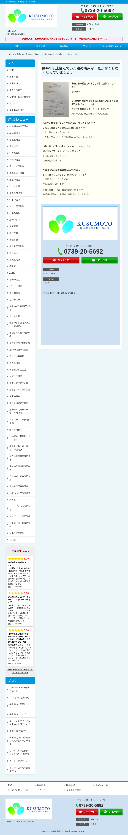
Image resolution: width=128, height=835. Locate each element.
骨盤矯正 (13, 146)
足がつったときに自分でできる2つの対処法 (19, 753)
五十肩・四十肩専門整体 (19, 525)
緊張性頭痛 (14, 140)
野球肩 (12, 500)
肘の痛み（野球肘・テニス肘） (19, 438)
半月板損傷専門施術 (18, 403)
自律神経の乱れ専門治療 (19, 478)
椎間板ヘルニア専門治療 (19, 334)
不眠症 (12, 266)
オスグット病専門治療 (19, 516)
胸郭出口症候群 (16, 173)
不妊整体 (13, 233)
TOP (17, 46)
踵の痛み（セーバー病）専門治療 (18, 411)
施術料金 (64, 46)
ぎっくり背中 (15, 316)
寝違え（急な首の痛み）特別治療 (18, 448)
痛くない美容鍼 (16, 356)
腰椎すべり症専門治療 (19, 389)
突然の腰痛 (14, 160)
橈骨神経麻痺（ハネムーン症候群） (19, 324)
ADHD (12, 273)
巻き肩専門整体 (16, 246)
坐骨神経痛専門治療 (18, 350)
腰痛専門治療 (15, 193)
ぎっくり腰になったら (19, 761)
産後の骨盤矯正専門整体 (19, 468)
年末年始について (17, 714)
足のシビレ (14, 219)
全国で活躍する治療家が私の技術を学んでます (19, 740)
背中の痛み (14, 200)
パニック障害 (15, 286)
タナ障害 (13, 226)
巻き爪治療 (14, 363)
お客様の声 (19, 54)
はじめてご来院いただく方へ (19, 769)
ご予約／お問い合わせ (110, 46)
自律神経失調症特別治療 (19, 308)
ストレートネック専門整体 (19, 421)
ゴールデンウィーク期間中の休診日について (19, 722)
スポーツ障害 (15, 376)
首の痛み (13, 253)
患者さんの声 (15, 90)
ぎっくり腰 (14, 186)
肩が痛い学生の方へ (18, 370)
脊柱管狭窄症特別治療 (19, 343)
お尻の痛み (14, 213)
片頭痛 (12, 540)
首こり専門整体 (16, 206)
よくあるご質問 (16, 110)
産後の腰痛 (14, 180)
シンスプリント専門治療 (19, 508)
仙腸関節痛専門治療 (18, 126)
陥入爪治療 (14, 260)
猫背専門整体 (15, 430)
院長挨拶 (40, 46)
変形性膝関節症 (16, 533)
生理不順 (13, 239)
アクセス (87, 46)
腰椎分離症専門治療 (18, 383)
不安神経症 (14, 280)
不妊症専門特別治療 (18, 486)
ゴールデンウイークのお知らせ (19, 689)
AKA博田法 (14, 133)
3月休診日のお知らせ (19, 697)
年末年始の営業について (19, 706)
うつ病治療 (14, 299)
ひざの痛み (14, 153)
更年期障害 (14, 293)
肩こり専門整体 (16, 166)
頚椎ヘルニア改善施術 (19, 493)
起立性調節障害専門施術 (19, 458)
